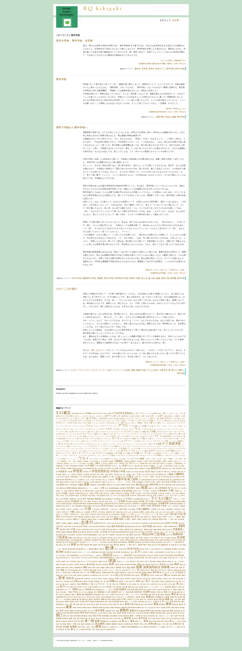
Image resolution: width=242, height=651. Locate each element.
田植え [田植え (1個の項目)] (152, 575)
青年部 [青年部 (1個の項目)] (158, 618)
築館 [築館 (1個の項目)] (173, 584)
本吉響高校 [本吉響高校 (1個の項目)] (87, 540)
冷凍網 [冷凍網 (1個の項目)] (117, 477)
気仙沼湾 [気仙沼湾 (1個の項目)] (162, 555)
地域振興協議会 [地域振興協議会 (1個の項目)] (114, 488)
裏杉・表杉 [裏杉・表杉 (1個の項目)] (174, 599)
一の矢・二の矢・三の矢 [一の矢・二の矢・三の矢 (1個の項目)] (153, 459)
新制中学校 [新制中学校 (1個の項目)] (134, 532)
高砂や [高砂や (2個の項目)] (136, 624)
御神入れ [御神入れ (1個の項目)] (96, 519)
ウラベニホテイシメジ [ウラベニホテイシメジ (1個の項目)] (159, 429)
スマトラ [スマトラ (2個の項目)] (156, 441)
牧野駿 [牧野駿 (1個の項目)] (121, 572)
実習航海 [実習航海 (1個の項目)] (135, 501)
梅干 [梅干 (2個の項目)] (130, 545)
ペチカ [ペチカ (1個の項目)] (118, 451)
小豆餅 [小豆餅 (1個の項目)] (58, 512)
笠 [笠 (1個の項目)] (128, 584)
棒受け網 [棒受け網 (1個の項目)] (151, 545)
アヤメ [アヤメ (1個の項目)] (115, 426)
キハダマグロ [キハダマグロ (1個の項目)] (112, 434)
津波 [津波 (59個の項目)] (112, 560)
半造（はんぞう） (98, 350)
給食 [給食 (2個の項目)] (132, 589)
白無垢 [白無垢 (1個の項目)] (105, 578)
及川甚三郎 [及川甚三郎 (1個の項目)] (73, 482)
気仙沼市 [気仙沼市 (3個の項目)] (128, 555)
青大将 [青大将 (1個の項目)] (93, 618)
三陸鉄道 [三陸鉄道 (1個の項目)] (66, 463)
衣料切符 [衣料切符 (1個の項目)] (150, 599)
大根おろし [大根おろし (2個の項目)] (178, 491)
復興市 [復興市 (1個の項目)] (134, 519)
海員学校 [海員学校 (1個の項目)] (83, 564)
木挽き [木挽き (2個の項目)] (132, 538)
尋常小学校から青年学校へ (72, 127)
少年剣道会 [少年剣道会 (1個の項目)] (101, 512)
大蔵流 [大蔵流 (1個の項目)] (112, 493)
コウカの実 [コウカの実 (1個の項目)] (125, 436)
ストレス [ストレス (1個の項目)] (149, 441)
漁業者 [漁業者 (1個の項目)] (172, 567)
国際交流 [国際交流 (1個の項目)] (63, 488)
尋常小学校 (109, 278)
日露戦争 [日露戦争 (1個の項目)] (112, 535)
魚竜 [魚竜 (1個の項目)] (170, 624)
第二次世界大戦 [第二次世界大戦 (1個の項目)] (152, 584)
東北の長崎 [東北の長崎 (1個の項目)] (159, 540)
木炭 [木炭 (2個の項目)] (141, 538)
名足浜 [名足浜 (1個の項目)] (179, 482)
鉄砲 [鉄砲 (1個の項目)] (141, 613)
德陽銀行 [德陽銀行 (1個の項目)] (77, 523)
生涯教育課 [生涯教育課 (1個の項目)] (94, 575)
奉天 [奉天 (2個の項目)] (84, 499)
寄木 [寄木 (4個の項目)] (103, 505)
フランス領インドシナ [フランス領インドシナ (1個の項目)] (85, 451)
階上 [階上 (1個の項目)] (157, 616)
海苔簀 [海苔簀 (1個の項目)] (122, 564)
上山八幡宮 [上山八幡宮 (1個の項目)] (89, 463)
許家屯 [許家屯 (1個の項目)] (135, 601)
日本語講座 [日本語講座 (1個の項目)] (71, 535)
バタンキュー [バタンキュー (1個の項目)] (96, 448)
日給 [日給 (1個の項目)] (99, 535)
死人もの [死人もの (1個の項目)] (174, 552)
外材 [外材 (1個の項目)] (106, 491)
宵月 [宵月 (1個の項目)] (73, 506)
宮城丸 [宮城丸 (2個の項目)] (152, 501)
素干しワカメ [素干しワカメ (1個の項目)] (159, 587)
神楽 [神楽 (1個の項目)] (116, 581)
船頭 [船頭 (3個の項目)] (79, 594)
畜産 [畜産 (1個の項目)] (168, 575)
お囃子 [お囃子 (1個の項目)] (114, 416)
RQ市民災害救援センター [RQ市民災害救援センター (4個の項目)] (127, 413)
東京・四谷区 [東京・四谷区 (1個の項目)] (120, 540)
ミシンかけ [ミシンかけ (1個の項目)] (63, 455)
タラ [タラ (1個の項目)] (123, 444)
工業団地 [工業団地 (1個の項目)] (72, 514)
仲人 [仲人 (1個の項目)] (170, 468)
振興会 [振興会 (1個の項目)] (121, 529)
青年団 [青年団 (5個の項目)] (127, 618)
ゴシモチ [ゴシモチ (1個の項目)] (136, 436)
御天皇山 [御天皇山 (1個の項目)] (69, 519)
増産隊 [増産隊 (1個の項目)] (77, 491)
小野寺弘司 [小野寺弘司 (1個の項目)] (65, 512)
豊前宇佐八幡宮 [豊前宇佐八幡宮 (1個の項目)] (179, 601)
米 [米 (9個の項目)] (177, 583)
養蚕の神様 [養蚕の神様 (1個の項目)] (152, 621)
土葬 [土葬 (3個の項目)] (102, 488)
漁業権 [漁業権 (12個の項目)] (165, 567)
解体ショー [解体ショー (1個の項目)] (128, 601)
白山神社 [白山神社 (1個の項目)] (99, 578)
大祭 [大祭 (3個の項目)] (96, 493)
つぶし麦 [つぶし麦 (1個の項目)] (137, 420)
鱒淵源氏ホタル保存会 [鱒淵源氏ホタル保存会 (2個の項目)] (140, 627)
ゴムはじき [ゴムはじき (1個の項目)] (143, 436)
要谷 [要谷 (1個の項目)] (106, 601)
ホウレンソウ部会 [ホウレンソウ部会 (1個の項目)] (142, 451)
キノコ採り (107, 370)
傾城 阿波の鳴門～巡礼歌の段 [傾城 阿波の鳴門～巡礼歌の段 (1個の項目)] (111, 474)
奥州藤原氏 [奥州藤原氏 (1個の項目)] (109, 499)
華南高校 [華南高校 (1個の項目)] (168, 594)
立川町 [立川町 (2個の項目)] (91, 584)
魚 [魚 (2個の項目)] (164, 624)
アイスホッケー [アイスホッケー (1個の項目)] (66, 426)
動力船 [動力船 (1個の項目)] (62, 479)
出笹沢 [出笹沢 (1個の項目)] (136, 477)
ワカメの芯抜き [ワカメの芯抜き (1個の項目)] (104, 459)
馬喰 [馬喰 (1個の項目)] (184, 621)
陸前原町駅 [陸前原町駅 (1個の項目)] (151, 616)
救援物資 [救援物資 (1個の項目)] (69, 532)
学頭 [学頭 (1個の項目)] (81, 501)
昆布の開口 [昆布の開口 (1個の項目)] (137, 535)
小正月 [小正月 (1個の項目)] (81, 509)
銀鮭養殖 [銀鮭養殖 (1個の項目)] (158, 613)
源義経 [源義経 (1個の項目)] (107, 567)
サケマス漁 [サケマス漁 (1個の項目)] (176, 436)
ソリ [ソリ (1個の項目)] (174, 441)
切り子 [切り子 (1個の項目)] (141, 477)
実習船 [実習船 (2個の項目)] (142, 501)
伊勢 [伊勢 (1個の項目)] (173, 468)
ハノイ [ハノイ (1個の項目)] (68, 448)
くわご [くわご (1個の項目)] (144, 418)
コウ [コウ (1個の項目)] (118, 436)
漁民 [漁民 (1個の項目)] (177, 567)
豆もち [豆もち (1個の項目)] (167, 601)
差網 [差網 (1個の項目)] (98, 514)
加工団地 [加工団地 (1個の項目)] (176, 477)
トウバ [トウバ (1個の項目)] (85, 446)
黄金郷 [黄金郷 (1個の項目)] (82, 629)
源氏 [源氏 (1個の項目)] (97, 567)
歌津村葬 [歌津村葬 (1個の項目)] (182, 549)
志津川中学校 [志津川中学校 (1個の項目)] (119, 523)
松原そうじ (160, 69)
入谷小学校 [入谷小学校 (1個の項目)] (145, 474)
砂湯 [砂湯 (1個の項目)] (71, 581)
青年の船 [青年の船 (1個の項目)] (105, 618)
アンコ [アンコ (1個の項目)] (170, 426)
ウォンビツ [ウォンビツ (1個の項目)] (95, 429)
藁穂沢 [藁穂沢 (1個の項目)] (68, 599)
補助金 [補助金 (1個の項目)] (67, 601)
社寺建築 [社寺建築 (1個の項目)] (90, 581)
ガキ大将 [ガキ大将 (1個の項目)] (59, 434)
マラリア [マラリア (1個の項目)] (165, 453)
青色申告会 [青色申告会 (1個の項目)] (177, 618)
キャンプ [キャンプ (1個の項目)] (120, 434)
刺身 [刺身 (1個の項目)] (167, 477)
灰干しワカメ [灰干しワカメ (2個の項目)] (131, 570)
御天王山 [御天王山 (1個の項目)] (63, 519)
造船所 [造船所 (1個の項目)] (177, 607)
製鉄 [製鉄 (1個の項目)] (83, 601)
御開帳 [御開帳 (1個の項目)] (107, 519)
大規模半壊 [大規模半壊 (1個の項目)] (119, 493)
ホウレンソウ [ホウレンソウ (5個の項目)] (128, 450)
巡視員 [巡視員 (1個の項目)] (66, 514)
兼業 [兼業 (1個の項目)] (89, 477)
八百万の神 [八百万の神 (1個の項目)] (60, 477)
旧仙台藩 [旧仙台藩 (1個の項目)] (119, 535)
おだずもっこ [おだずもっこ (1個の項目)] (77, 416)
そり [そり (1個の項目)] (93, 420)
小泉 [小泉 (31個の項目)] (87, 509)
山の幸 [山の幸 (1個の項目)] (125, 512)
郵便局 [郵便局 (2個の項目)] (148, 611)
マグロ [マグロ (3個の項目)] (99, 453)
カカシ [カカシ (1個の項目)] (92, 431)
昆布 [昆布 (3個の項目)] (131, 535)
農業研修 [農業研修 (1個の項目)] (124, 607)
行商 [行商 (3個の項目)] (124, 599)
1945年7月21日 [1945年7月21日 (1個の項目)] (97, 413)
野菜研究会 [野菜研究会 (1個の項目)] (93, 613)
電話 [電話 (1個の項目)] (78, 618)
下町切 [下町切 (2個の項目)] (121, 463)
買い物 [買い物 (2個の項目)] (72, 604)
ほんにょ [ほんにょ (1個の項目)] (128, 423)
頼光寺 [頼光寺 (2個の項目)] (70, 621)
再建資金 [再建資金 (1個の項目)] (95, 477)
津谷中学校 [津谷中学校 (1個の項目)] (140, 561)
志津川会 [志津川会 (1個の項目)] (128, 523)
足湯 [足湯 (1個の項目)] (88, 604)
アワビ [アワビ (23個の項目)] (123, 425)
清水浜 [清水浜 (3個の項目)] (162, 564)
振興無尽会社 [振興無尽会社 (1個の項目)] (129, 529)
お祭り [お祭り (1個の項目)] (143, 416)
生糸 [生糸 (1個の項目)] (99, 575)
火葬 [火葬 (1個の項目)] (123, 570)
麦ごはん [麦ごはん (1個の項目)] (77, 629)
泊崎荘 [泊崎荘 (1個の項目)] (63, 561)
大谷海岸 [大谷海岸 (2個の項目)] (153, 493)
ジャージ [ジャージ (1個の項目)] (108, 441)
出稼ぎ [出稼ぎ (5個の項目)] (129, 476)
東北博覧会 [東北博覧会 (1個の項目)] (167, 540)
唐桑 (133, 370)
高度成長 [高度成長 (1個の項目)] (121, 624)
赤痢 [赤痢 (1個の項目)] (81, 604)
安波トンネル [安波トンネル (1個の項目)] (113, 501)
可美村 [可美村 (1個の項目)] (103, 482)
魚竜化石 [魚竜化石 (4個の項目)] (177, 623)
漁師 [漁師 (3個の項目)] (133, 567)
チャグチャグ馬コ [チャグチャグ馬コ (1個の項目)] (146, 444)
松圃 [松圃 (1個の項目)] (176, 542)
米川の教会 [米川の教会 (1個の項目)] (69, 587)
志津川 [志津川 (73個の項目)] (87, 522)
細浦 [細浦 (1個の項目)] (57, 589)
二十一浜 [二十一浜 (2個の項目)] (158, 466)
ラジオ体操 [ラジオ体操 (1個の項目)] (62, 459)
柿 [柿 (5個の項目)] (81, 544)
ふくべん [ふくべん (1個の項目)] (95, 423)
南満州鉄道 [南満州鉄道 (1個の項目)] (177, 479)
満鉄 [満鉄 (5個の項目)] (85, 567)
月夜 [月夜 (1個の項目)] (88, 538)
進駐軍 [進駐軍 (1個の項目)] (66, 611)
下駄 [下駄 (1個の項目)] (126, 463)
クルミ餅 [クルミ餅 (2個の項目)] (176, 434)
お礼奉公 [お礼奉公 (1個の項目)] (137, 416)
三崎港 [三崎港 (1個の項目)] (110, 461)
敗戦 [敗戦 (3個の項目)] (75, 532)
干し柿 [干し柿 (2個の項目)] (145, 514)
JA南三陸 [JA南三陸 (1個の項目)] (111, 413)
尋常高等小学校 (121, 278)
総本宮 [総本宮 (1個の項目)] (149, 589)
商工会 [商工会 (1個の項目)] (113, 485)
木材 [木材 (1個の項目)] (137, 538)
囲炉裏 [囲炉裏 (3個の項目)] (139, 485)
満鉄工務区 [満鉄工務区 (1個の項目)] (92, 567)
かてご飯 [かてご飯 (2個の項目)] (84, 418)
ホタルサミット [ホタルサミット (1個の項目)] (180, 451)
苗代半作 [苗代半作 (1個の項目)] (118, 594)
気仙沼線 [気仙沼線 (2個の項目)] (169, 555)
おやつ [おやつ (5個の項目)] (107, 415)
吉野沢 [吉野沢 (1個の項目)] (158, 482)
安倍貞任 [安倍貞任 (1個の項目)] (101, 501)
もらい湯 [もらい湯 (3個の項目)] (148, 423)
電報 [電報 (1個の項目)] (74, 618)
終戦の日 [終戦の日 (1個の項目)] (81, 589)
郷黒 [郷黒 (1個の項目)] (167, 611)
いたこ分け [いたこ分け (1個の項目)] (170, 413)
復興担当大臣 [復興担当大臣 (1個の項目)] (147, 519)
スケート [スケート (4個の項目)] (127, 441)
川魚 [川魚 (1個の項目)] (184, 512)
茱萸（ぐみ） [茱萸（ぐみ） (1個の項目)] (130, 594)
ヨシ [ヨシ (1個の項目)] (163, 455)
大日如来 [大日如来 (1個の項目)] (153, 491)
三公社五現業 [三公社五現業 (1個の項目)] (93, 461)
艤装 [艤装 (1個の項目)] (82, 594)
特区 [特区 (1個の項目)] (132, 572)
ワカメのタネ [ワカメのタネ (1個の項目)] (94, 459)
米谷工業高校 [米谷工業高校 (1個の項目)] (116, 587)
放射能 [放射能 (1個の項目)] (63, 532)
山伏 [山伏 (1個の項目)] (129, 512)
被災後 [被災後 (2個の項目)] (162, 599)
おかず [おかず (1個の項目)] (62, 416)
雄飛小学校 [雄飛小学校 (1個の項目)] (178, 616)
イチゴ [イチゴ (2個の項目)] (64, 429)
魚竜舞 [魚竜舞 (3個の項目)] (66, 627)
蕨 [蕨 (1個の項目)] (178, 597)
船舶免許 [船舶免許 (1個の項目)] (68, 594)
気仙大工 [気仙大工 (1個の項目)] (99, 555)
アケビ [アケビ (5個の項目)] (89, 425)
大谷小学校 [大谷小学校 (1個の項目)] (146, 493)
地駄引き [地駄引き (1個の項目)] (151, 488)
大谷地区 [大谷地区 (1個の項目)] (138, 493)
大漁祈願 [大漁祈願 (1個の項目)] (71, 493)
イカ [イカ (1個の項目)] (174, 426)
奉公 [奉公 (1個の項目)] (75, 499)
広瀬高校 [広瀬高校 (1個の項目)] (87, 517)
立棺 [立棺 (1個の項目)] (95, 584)
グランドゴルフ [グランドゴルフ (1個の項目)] (67, 436)
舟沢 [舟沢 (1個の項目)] (169, 592)
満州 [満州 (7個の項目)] (176, 564)
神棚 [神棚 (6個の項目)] (112, 581)
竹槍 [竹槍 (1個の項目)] (113, 584)
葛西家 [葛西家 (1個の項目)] (138, 597)
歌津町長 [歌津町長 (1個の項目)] (102, 552)
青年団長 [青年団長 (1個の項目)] (135, 618)
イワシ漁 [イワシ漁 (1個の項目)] (87, 429)
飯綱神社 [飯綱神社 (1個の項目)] (114, 621)
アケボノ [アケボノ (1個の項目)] (96, 426)
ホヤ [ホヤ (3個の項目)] (58, 453)
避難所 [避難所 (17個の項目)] (124, 610)
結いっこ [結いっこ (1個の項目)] (105, 589)
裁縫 (174, 117)
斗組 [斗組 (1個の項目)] (100, 532)
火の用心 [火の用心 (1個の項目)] (105, 570)
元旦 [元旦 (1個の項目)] (123, 474)
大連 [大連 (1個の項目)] (176, 493)
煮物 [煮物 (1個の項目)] (168, 570)
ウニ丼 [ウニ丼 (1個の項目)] (143, 429)
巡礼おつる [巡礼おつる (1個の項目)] (60, 514)
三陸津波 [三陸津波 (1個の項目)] (59, 463)
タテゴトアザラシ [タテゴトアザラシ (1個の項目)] (79, 444)
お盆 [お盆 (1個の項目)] (132, 416)
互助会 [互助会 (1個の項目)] (170, 466)
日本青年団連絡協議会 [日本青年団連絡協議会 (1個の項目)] (89, 535)
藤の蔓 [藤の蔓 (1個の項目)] (79, 599)
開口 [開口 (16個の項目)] (59, 615)
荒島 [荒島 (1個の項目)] (149, 594)
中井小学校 (76, 278)
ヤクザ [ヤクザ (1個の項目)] (136, 455)
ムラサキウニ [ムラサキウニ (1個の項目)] (92, 455)
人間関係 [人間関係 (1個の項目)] (63, 468)
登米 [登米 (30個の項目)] (61, 578)
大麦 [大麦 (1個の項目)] (66, 495)
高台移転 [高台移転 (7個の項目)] (100, 623)
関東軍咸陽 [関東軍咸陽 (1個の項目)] (77, 616)
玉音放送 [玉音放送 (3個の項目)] (179, 572)
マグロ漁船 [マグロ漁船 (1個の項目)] (126, 453)
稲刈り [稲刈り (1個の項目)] (67, 584)
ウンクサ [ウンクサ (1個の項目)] (174, 429)
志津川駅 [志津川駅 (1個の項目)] (75, 526)
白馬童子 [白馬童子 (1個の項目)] (128, 578)
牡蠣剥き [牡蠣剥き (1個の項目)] (98, 572)
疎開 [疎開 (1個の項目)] (179, 575)
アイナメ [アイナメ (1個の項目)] (75, 426)
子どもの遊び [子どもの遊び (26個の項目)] (161, 498)
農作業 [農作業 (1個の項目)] (150, 604)
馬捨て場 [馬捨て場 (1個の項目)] (59, 624)
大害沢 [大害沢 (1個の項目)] (135, 491)
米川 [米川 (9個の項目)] (62, 586)
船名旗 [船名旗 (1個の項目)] (174, 592)
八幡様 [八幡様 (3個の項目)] (170, 474)
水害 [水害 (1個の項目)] (72, 558)
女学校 (144, 69)
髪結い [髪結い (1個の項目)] (160, 624)
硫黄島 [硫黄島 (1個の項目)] (80, 581)
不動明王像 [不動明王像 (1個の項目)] (143, 463)
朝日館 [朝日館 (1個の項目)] (110, 538)
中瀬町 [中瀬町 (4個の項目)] (91, 465)
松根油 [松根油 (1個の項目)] (60, 545)
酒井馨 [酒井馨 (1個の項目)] (63, 613)
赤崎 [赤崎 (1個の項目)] (77, 604)
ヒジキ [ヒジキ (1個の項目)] (153, 448)
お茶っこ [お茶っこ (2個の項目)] (153, 416)
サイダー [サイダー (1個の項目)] (151, 436)
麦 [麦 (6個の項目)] (72, 629)
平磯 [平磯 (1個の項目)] (75, 517)
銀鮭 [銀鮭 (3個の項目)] (153, 613)
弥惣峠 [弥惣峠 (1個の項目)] (159, 517)
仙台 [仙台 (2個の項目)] (80, 468)
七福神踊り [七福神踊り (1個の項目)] (63, 461)
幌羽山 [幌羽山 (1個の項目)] (118, 514)
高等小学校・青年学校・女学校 (74, 40)
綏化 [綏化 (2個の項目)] (137, 589)
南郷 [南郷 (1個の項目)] (61, 482)
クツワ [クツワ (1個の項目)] (138, 434)
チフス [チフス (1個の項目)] (137, 444)
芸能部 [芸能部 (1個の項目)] (112, 594)
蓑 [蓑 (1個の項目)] (164, 597)
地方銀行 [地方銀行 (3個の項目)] (131, 488)
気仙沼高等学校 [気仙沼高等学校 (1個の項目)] (61, 558)
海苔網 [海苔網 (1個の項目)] (127, 564)
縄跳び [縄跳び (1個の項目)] (175, 589)
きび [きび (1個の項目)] (128, 418)
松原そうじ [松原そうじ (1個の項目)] (170, 542)
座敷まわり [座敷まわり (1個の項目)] (117, 517)
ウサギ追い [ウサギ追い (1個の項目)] (116, 429)
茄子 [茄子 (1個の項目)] (123, 594)
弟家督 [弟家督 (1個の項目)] (154, 517)
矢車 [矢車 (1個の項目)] (169, 578)
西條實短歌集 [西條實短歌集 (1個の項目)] (99, 601)
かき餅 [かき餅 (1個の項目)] (183, 416)
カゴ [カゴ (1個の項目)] (108, 431)
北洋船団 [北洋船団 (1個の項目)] (81, 479)
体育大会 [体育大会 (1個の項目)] (167, 471)
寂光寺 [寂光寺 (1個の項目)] (98, 506)
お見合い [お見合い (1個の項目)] (170, 416)
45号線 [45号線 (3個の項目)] (88, 413)
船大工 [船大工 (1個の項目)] (183, 592)
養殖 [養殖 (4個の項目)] (132, 621)
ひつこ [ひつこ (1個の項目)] (64, 423)
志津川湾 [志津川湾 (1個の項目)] (181, 523)
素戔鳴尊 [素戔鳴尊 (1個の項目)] (168, 587)
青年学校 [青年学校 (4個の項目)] (142, 618)
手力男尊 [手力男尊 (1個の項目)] (102, 529)
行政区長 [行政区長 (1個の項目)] (130, 599)
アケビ (81, 370)
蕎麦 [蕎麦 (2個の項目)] (167, 597)
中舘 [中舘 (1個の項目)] (96, 466)
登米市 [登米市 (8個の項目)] (70, 578)
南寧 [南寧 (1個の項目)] (167, 479)
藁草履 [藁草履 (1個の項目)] (73, 599)
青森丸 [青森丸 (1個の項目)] (163, 618)
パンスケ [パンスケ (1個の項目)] (144, 448)
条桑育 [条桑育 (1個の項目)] (112, 540)
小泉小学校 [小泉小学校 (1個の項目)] (160, 509)
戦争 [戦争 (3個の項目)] (145, 526)
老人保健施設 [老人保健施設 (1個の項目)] (88, 592)
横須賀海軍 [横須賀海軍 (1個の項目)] (72, 549)
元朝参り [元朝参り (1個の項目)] (129, 474)
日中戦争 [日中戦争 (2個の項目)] (148, 532)
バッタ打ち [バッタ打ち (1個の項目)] (105, 448)
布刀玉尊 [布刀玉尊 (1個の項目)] (112, 514)
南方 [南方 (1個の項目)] (171, 479)
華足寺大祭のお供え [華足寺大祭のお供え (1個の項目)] (79, 597)
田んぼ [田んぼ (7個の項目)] (119, 575)
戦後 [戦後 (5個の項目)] (149, 526)
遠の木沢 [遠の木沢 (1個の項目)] (91, 611)
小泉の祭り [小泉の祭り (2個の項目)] (104, 509)
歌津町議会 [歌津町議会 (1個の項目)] (95, 552)
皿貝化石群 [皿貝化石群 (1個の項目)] (147, 578)
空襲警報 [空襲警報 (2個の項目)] (84, 584)
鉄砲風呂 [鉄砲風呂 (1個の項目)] (147, 613)
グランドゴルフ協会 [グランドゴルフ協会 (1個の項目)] (80, 436)
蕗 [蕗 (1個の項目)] (176, 597)
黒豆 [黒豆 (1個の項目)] (93, 629)
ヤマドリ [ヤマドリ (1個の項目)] (150, 455)
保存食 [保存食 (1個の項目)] (73, 474)
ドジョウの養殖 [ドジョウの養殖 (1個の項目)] (112, 446)
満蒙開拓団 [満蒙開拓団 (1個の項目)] (78, 567)
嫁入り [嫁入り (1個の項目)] (148, 499)
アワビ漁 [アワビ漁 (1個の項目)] (150, 426)
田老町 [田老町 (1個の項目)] (157, 575)
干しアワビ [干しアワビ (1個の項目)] (138, 514)
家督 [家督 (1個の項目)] (94, 506)
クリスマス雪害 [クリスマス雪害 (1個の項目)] (167, 434)
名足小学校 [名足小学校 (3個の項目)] (171, 482)
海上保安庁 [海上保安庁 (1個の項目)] (70, 564)
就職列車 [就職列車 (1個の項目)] (109, 512)
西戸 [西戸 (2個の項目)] (87, 601)
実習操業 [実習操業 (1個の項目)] (129, 501)
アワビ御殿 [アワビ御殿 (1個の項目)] (142, 426)
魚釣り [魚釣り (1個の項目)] (83, 627)
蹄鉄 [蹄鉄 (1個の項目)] (97, 604)
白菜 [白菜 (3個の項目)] (117, 578)
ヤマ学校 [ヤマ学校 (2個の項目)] (157, 455)
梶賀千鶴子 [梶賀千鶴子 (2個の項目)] (142, 545)
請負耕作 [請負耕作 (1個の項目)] (156, 601)
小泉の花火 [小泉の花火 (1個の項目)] (114, 509)
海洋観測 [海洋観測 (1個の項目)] (105, 564)
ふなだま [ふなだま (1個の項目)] (102, 423)
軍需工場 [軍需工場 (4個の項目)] (129, 604)
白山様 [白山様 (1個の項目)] (93, 578)
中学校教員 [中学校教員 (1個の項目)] (73, 466)
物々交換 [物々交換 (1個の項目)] (128, 572)
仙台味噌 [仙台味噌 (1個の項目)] (100, 468)
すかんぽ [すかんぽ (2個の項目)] (73, 420)
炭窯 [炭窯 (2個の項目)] (152, 570)
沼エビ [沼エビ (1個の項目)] (177, 558)
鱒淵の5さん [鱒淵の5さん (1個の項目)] (106, 627)
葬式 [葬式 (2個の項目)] (153, 597)
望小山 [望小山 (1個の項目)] (97, 538)
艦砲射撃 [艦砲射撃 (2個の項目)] (88, 594)
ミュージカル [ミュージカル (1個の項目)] (82, 455)
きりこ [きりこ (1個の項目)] (132, 418)
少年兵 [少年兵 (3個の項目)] (94, 512)
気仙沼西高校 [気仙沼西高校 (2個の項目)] (178, 555)
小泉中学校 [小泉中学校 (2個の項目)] (122, 509)
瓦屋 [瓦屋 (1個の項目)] (65, 575)
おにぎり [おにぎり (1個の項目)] (86, 416)
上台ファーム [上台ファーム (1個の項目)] (74, 463)
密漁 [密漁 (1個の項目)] (115, 506)
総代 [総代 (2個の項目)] (141, 589)
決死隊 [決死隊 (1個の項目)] (164, 558)
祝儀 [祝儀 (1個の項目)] (107, 581)
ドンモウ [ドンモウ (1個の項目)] (127, 446)
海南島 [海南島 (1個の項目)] (77, 564)
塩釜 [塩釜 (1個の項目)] (65, 491)
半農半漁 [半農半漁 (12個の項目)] (121, 479)
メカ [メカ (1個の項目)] (98, 455)
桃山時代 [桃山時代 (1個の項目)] (106, 545)
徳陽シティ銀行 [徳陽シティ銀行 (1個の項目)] (168, 519)
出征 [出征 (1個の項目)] (124, 477)
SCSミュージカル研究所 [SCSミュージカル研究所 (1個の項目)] (149, 413)
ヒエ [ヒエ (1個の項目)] (148, 448)
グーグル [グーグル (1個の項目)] (90, 436)
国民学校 (160, 117)
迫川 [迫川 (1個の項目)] (143, 607)
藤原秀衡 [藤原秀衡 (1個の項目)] (97, 599)
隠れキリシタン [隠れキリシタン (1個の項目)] (164, 616)
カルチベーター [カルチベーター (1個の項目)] (167, 431)
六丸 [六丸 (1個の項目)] (80, 477)
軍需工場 (165, 278)
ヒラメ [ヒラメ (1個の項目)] (165, 448)
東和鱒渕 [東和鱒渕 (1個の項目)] (138, 542)
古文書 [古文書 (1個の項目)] (91, 482)
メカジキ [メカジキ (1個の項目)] (104, 455)
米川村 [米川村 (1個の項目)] (84, 587)
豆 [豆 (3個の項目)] (163, 601)
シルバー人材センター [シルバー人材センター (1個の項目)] (82, 441)
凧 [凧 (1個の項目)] (121, 477)
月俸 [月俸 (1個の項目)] (85, 538)
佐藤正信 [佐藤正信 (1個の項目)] (153, 471)
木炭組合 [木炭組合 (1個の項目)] (146, 538)
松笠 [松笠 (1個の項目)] (65, 545)
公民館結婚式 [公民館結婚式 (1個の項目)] (74, 477)
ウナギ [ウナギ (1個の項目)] (131, 429)
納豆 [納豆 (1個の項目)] (136, 587)
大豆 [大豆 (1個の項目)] (173, 493)
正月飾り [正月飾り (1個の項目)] (151, 552)
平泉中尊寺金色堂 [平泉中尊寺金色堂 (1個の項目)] (67, 517)
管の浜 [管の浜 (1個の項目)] (169, 584)
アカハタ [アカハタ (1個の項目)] (82, 426)
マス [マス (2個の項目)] (141, 453)
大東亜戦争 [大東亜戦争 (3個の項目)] (162, 491)
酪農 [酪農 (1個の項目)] (71, 613)
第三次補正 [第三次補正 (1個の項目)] (133, 584)
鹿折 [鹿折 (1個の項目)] (68, 629)
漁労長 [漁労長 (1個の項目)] (124, 567)
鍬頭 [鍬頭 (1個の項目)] (168, 613)
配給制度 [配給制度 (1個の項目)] (177, 611)
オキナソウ (97, 370)
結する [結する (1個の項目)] (111, 589)
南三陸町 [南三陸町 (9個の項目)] (132, 479)
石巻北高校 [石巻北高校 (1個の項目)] (179, 578)
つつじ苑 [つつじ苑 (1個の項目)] (131, 420)
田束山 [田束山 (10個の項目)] (145, 574)
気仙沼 (168, 117)
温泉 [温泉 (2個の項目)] (171, 564)
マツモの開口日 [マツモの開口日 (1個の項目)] (156, 453)
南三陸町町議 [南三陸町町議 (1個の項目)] (160, 479)
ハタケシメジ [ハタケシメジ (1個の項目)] (60, 448)
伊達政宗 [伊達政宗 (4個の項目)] (62, 471)
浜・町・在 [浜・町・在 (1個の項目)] (175, 561)
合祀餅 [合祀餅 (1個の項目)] (146, 482)
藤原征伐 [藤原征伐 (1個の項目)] (85, 599)
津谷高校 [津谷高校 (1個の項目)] (153, 561)
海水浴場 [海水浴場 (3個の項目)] (90, 564)
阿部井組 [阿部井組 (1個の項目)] (126, 616)
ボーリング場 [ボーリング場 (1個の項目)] (90, 453)
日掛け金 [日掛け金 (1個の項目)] (156, 532)
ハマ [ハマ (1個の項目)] (72, 448)
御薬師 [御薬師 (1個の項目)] (101, 519)
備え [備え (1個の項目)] (98, 474)
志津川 (151, 69)
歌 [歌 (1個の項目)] (103, 549)
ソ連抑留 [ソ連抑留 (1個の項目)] (179, 441)
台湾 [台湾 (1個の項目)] (107, 482)
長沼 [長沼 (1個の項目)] (182, 613)
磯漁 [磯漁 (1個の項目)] (85, 581)
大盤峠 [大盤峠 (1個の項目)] (91, 493)
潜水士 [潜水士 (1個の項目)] (80, 570)
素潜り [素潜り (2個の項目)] (174, 587)
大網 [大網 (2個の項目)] (101, 493)
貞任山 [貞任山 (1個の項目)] (67, 604)
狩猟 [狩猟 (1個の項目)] (136, 572)
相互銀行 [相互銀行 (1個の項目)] (160, 578)
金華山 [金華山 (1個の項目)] (110, 613)
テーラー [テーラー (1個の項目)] (79, 446)
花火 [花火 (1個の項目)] (107, 594)
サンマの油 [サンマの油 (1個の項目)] (124, 438)
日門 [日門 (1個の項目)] (106, 535)
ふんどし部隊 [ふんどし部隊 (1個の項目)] (119, 423)
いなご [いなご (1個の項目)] (176, 413)
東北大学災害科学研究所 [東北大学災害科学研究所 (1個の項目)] (71, 542)
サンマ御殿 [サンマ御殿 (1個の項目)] (132, 438)
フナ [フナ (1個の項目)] (76, 451)
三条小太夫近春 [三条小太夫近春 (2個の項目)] (154, 461)
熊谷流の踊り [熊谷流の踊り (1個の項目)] (67, 572)
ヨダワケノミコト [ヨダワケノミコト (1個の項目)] (171, 455)
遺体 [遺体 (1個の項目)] (113, 611)
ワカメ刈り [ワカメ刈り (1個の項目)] (114, 459)
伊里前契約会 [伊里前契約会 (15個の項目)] (101, 471)
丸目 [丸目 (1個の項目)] (120, 466)
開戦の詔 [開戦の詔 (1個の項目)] (66, 616)
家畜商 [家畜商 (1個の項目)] (84, 506)
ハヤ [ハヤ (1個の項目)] (76, 448)
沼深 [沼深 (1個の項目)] (181, 558)
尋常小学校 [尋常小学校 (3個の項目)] (146, 506)
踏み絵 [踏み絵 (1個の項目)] (93, 604)
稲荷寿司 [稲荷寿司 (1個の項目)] (73, 584)
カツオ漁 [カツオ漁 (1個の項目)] (134, 431)
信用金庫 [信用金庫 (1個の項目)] (86, 474)
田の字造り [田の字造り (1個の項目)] (106, 575)
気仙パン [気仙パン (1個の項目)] (92, 555)
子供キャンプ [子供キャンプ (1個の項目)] (177, 499)
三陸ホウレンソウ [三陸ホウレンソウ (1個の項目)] (179, 461)
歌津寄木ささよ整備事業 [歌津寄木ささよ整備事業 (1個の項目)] (163, 549)
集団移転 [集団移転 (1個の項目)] (65, 618)
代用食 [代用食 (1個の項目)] (148, 468)
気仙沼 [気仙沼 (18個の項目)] (107, 555)
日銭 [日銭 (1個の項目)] (103, 535)
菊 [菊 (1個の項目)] (156, 594)
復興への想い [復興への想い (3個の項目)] (125, 519)
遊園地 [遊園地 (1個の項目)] (72, 611)
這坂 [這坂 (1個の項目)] (151, 607)
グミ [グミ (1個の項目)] (59, 436)
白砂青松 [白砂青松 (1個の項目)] (111, 578)
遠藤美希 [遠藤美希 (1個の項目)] (109, 611)
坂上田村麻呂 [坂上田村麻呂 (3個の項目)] (161, 488)
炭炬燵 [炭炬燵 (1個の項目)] (142, 570)
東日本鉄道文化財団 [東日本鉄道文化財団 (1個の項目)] (148, 542)
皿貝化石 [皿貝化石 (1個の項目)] (139, 578)
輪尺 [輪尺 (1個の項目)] (142, 604)
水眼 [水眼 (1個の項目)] (150, 558)
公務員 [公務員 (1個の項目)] (66, 477)
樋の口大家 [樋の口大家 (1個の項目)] (178, 545)
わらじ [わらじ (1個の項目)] (174, 423)
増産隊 (100, 278)
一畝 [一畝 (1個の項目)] (184, 459)
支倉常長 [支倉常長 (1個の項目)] (169, 529)
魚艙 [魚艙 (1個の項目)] (79, 627)
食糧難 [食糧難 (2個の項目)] (103, 621)
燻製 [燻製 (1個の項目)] (74, 572)
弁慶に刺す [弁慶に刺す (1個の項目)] (147, 517)
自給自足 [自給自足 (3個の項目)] (138, 592)
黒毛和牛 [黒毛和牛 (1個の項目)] (89, 629)
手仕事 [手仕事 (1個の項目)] (96, 529)
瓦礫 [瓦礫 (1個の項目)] (74, 575)
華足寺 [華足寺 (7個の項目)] (175, 594)
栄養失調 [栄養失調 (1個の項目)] (86, 545)
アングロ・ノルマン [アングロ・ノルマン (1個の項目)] (160, 426)
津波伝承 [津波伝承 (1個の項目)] (133, 561)
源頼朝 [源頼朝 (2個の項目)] (118, 567)
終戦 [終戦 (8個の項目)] (75, 589)
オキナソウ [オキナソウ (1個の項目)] (78, 431)
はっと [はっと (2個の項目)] (170, 420)
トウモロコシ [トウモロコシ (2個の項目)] (93, 446)
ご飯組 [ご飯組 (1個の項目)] (161, 418)
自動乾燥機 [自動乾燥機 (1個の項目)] (129, 592)
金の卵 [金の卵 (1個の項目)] (100, 613)
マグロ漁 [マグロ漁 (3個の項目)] (118, 453)
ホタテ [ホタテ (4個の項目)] (151, 450)
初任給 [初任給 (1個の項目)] (158, 477)
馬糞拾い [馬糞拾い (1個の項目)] (69, 624)
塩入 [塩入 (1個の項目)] (179, 488)
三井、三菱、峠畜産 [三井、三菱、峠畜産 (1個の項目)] (75, 461)
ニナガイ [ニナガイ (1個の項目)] (149, 446)
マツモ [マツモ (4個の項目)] (147, 453)
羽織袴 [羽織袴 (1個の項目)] (70, 592)
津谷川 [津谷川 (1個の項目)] (146, 561)
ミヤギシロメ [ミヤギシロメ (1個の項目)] (72, 455)
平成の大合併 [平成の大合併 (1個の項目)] (163, 514)
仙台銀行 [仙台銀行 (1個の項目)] (125, 468)
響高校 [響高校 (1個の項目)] (58, 621)
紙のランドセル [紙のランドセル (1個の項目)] (149, 587)
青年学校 (170, 69)
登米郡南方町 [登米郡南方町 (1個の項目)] (79, 578)
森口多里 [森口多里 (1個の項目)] (157, 545)
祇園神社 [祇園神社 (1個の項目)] (97, 581)
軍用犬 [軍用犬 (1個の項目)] (122, 604)
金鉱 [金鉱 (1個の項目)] (114, 613)
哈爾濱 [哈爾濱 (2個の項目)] (80, 485)
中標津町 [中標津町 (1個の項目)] (81, 466)
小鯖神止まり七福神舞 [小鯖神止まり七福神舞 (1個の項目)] (82, 512)
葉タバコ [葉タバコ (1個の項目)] (124, 597)
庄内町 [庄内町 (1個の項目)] (103, 517)
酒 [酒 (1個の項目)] (181, 611)
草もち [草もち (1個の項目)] (137, 594)
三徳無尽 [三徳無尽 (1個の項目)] (139, 461)
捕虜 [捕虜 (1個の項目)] (154, 529)
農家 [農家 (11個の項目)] (169, 603)
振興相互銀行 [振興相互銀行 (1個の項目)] (138, 529)
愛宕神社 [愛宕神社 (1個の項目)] (103, 526)
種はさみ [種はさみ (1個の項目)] (182, 581)
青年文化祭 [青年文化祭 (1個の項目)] (152, 618)
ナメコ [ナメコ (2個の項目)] (139, 446)
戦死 (138, 278)
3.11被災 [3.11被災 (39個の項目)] (63, 413)
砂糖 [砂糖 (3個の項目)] (76, 581)
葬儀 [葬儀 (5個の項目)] (148, 597)
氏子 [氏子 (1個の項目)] (57, 555)
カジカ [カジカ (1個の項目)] (112, 431)
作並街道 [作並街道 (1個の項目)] (173, 471)
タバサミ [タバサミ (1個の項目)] (113, 444)
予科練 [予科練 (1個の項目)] (145, 466)
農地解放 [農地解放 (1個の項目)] (162, 604)
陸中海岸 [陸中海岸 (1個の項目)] (144, 616)
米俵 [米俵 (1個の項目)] (57, 587)
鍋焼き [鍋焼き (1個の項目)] (164, 613)
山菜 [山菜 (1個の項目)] (167, 512)
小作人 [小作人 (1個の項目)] (169, 506)
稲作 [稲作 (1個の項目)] (57, 584)
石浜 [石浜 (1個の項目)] (61, 581)
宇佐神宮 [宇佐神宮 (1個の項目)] (95, 501)
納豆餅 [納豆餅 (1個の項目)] (141, 587)
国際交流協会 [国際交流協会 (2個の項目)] (71, 488)
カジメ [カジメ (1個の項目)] (117, 431)
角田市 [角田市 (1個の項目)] (121, 601)
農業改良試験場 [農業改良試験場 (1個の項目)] (104, 607)
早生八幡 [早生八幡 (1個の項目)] (125, 535)
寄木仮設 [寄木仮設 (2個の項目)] (110, 506)
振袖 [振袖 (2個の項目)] (146, 529)
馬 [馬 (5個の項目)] (170, 621)
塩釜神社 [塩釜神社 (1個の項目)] (71, 491)
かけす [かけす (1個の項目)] (68, 418)
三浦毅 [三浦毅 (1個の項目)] (163, 461)
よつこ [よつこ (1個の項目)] (163, 423)
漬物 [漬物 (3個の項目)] (62, 570)
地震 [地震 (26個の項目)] (144, 487)
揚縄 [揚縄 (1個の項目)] (163, 529)
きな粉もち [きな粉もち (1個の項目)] (122, 418)
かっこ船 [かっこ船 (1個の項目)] (74, 418)
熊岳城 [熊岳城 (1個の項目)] (180, 570)
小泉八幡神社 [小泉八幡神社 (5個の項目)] (143, 509)
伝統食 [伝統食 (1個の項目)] (128, 471)
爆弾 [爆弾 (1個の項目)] (77, 572)
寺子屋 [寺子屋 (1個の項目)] (129, 506)
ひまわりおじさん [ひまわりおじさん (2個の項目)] (74, 423)
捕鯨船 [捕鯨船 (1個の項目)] (159, 529)
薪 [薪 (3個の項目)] (184, 597)
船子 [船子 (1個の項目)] (57, 594)
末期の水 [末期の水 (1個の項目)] (157, 538)
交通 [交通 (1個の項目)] (57, 468)
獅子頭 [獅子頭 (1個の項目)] (161, 572)
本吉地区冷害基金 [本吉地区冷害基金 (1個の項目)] (170, 538)
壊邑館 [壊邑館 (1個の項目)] (87, 491)
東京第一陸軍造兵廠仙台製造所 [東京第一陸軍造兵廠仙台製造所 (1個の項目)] (143, 540)
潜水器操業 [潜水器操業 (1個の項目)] (74, 570)
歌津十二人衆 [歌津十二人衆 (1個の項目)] (149, 549)
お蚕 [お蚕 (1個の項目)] (165, 416)
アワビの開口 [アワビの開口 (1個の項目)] (133, 426)
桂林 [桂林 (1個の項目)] (99, 545)
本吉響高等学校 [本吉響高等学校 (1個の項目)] (96, 540)
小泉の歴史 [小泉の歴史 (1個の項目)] (96, 509)
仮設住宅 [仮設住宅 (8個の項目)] (156, 468)
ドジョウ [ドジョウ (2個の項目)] (103, 446)
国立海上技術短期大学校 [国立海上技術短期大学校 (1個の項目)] (167, 485)
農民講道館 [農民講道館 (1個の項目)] (132, 607)
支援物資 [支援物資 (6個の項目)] (178, 529)
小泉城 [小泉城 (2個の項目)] (153, 509)
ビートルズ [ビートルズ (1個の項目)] (60, 451)
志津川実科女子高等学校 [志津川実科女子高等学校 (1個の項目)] (139, 523)
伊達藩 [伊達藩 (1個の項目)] (70, 471)
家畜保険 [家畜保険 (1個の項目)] (78, 506)
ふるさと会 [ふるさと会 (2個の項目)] (109, 423)
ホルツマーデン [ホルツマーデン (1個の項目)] (66, 453)
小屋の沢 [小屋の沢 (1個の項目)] (69, 509)
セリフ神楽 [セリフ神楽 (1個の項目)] (164, 441)
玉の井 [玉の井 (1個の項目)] (167, 572)
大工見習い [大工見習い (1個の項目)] (146, 491)
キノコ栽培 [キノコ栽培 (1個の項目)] (103, 434)
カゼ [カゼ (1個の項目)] (122, 431)
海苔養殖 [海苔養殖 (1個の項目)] (133, 564)
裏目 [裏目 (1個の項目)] (179, 599)
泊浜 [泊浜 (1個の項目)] (67, 561)
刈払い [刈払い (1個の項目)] (146, 477)
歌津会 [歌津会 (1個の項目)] (142, 549)
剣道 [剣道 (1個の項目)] (171, 477)
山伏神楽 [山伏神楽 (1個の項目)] (135, 512)
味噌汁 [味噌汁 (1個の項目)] (66, 485)
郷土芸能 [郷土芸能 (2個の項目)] (162, 611)
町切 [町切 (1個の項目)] (161, 575)
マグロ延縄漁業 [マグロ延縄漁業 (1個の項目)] (107, 453)
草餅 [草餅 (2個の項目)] (146, 594)
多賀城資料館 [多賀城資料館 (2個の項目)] (127, 491)
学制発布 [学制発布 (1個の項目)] (67, 501)
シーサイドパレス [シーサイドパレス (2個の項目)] (97, 441)
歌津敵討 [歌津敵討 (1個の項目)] (175, 549)
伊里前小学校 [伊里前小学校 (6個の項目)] (117, 471)
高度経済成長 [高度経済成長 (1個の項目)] (128, 624)
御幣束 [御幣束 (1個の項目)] (90, 519)
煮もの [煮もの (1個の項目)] (164, 570)
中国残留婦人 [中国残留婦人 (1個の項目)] (178, 463)
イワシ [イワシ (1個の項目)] (81, 429)
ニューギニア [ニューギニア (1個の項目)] (157, 446)
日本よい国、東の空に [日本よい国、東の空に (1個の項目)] (167, 532)
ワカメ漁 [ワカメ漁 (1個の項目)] (130, 459)
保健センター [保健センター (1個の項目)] (66, 474)
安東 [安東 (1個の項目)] (106, 501)
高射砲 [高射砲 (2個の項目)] (108, 624)
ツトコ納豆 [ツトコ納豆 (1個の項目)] (66, 446)
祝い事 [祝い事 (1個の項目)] (103, 581)
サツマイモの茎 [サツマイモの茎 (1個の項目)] (94, 438)
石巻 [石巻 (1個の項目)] (173, 578)
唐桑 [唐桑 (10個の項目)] (86, 484)
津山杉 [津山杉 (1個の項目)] (105, 561)
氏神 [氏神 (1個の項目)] (67, 555)
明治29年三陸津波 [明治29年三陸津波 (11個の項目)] (154, 534)
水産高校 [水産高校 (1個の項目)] (130, 558)
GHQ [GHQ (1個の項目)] (105, 413)
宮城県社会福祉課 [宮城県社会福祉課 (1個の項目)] (124, 503)
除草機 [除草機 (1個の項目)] (138, 616)
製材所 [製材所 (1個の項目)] (72, 601)
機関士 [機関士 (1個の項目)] (96, 549)
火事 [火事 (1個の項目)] (116, 570)
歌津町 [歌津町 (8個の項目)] (60, 551)
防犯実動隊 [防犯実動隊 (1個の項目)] (113, 616)
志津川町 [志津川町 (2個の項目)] (59, 526)
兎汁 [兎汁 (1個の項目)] (134, 474)
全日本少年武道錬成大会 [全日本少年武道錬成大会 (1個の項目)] (158, 474)
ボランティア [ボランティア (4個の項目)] (78, 453)
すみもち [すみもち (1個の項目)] (80, 420)
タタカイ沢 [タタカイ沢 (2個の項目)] (68, 444)
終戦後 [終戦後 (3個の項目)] (88, 589)
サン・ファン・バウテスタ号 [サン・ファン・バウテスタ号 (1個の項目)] (162, 438)
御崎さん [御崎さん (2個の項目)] (76, 519)
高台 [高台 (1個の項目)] (92, 624)
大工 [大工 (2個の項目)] (140, 491)
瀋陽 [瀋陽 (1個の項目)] (91, 570)
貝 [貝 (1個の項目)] (63, 604)
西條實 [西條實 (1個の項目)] (92, 601)
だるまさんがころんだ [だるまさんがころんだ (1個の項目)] (103, 420)
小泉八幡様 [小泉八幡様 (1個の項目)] (131, 509)
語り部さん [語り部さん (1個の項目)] (148, 601)
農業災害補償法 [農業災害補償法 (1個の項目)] (115, 607)
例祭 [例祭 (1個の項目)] (59, 474)
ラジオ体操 (125, 370)
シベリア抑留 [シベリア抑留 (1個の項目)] (64, 441)
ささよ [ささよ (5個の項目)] (167, 418)
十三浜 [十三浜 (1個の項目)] (86, 479)
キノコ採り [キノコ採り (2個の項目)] (94, 434)
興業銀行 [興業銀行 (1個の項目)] (153, 592)
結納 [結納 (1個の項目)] (128, 589)
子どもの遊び (152, 370)
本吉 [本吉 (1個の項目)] (161, 538)
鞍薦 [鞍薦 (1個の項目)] (182, 618)
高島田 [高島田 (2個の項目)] (114, 624)
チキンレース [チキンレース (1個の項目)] (130, 444)
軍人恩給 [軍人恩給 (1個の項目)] (109, 604)
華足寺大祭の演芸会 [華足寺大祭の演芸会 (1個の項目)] (93, 597)
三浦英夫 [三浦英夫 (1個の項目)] (170, 461)
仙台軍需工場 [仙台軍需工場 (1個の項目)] (116, 468)
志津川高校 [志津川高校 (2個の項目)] (83, 526)
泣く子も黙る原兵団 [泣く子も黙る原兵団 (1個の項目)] (90, 561)
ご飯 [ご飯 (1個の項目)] (157, 418)
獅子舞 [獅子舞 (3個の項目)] (156, 572)
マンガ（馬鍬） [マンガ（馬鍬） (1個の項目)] (174, 453)
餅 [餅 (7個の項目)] (123, 620)
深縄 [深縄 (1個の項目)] (151, 564)
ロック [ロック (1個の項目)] (75, 459)
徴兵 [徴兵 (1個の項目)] (175, 519)
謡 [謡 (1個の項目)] (160, 601)
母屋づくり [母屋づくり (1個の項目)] (181, 552)
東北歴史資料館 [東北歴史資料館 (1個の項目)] (112, 542)
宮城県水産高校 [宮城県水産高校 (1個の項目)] (66, 503)
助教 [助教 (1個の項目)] (57, 479)
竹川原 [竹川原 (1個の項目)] (109, 584)
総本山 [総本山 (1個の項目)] (154, 589)
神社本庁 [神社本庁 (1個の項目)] (132, 581)
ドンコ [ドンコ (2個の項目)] (121, 446)
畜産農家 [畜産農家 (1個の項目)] (174, 575)
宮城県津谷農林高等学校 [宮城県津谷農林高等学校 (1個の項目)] (95, 503)
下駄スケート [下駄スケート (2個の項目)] (133, 463)
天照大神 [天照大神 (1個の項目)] (133, 495)
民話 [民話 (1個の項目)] (87, 555)
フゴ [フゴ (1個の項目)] (72, 451)
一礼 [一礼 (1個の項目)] (57, 461)
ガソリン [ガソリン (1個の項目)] (66, 434)
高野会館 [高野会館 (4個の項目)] (152, 623)
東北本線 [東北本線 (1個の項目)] (103, 542)
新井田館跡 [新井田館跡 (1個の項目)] (111, 532)
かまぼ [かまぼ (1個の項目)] (110, 418)
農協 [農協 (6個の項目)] (155, 604)
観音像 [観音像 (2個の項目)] (116, 601)
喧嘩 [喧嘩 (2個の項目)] (123, 485)
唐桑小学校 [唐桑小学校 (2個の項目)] (105, 485)
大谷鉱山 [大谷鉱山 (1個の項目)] (168, 493)
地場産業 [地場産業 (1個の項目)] (123, 488)
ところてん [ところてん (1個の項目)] (157, 420)
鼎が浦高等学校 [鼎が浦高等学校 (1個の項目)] (109, 629)
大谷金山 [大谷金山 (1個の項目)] (161, 493)
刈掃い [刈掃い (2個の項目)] (152, 477)
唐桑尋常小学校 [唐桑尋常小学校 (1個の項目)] (95, 485)
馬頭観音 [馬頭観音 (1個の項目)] (88, 624)
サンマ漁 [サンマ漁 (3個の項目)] (140, 438)
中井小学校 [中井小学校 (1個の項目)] (152, 463)
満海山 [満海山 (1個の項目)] (71, 567)
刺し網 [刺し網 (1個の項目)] (163, 477)
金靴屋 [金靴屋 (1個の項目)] (119, 613)
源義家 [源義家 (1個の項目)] (102, 567)
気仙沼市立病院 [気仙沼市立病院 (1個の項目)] (153, 555)
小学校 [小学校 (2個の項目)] (62, 509)
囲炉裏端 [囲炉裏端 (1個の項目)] (146, 485)
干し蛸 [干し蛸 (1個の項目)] (156, 514)
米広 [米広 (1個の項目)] (103, 587)
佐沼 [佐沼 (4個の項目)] (147, 471)
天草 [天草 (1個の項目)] (171, 495)
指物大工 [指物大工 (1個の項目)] (116, 529)
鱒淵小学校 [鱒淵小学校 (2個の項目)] (126, 627)
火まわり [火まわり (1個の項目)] (111, 570)
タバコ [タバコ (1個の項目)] (94, 444)
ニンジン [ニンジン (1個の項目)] (173, 446)
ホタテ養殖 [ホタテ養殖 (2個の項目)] (169, 451)
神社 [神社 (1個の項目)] (126, 581)
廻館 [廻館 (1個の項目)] (132, 517)
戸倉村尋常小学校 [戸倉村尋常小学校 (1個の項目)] (87, 529)
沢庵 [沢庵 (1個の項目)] (169, 558)
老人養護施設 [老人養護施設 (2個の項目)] (99, 592)
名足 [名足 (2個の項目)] (163, 482)
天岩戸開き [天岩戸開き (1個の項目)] (92, 495)
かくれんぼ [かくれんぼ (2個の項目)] (60, 418)
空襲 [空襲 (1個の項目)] (78, 584)
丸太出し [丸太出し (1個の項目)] (115, 466)
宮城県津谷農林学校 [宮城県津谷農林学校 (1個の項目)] (79, 503)
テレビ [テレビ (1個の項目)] (73, 446)
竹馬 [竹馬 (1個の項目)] (117, 584)
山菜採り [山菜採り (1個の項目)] (173, 512)
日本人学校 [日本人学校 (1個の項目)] (179, 532)
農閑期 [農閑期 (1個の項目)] (138, 607)
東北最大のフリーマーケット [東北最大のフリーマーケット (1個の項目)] (90, 542)
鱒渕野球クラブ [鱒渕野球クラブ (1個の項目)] (155, 627)
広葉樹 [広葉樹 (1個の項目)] (93, 517)
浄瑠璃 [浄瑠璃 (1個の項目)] (158, 561)
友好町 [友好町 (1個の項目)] (79, 482)
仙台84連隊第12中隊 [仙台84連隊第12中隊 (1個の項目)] (89, 468)
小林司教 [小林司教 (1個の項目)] (75, 509)
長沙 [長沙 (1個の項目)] (179, 613)
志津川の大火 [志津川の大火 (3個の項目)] (100, 523)
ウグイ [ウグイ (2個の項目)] (102, 429)
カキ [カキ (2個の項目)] (97, 432)
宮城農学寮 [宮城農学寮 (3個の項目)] (163, 503)
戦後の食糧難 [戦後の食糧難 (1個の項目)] (168, 526)
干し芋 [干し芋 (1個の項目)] (151, 514)
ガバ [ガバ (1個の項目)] (70, 434)
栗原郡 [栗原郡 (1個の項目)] (95, 545)
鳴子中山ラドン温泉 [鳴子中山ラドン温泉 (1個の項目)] (173, 627)
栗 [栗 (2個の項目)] (91, 545)
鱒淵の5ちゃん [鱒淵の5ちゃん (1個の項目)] (116, 627)
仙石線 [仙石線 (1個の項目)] (130, 468)
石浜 (153, 278)
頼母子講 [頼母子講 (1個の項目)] (77, 621)
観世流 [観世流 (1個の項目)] (110, 601)
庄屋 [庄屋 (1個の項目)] (107, 517)
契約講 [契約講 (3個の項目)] (98, 499)
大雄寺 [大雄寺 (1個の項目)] (62, 495)
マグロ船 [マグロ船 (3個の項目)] (135, 453)
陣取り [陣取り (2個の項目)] (132, 616)
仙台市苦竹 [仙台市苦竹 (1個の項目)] (107, 468)
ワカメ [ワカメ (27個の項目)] (83, 458)
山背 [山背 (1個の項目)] (163, 512)
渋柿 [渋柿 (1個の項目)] (167, 564)
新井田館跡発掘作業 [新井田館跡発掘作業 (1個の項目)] (123, 532)
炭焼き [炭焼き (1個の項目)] (147, 570)
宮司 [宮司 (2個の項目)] (147, 501)
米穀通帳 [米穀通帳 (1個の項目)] (108, 587)
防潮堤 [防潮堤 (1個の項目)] (90, 616)
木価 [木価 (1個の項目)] (122, 538)
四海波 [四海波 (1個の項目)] (127, 485)
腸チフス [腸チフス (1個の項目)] (122, 592)
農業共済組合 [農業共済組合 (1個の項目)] (87, 607)
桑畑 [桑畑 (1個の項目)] (121, 545)
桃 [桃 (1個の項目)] (102, 545)
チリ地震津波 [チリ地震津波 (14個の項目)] (171, 443)
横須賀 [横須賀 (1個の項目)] (65, 549)
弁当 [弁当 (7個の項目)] (136, 516)
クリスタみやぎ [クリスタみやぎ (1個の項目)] (156, 434)
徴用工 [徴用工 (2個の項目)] (58, 523)
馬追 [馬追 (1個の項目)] (78, 624)
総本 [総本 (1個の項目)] (145, 589)
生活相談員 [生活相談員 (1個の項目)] (85, 575)
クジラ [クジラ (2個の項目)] (133, 434)
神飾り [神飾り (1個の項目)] (143, 581)
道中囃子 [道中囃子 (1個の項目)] (84, 611)
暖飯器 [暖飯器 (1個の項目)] (70, 538)
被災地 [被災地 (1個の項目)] (156, 599)
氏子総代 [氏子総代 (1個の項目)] (63, 555)
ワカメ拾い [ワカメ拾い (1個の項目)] (123, 459)
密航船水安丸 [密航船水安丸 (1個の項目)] (122, 506)
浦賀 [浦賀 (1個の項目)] (64, 564)
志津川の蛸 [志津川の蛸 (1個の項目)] (110, 523)
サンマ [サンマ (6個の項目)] (115, 438)
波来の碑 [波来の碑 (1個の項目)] (80, 561)
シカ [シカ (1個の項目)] (57, 441)
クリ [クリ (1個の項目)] (148, 434)
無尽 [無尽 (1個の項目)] (156, 570)
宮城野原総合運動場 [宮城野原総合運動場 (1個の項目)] (176, 503)
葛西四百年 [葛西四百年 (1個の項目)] (131, 597)
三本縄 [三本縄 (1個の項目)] (145, 461)
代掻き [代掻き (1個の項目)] (136, 468)
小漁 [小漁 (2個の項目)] (183, 509)
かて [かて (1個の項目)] (78, 418)
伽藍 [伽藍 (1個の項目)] (136, 471)
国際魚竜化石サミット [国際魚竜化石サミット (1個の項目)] (85, 488)
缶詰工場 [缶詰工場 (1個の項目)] (59, 592)
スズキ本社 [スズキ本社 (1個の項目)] (136, 441)
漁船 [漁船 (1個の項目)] (180, 567)
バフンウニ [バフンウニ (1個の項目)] (113, 448)
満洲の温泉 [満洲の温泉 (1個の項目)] (65, 567)
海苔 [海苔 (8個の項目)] (111, 564)
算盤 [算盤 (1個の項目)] (165, 584)
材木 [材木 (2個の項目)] (104, 540)
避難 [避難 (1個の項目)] (117, 611)
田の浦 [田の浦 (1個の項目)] (112, 575)
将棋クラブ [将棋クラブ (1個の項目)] (136, 506)
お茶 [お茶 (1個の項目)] (147, 416)
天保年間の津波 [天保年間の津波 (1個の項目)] (73, 495)
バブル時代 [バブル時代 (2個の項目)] (122, 448)
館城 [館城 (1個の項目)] (158, 621)
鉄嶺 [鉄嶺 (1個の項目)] (138, 613)
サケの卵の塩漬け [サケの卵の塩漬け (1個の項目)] (166, 436)
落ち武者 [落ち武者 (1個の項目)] (117, 597)
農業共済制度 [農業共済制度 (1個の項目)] (77, 607)
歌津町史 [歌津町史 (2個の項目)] (68, 552)
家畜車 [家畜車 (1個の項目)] (89, 506)
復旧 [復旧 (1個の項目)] (111, 519)
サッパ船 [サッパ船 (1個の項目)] (75, 438)
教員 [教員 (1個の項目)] (79, 532)
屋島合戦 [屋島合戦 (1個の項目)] (119, 512)
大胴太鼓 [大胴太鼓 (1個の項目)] (106, 493)
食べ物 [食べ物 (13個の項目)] (89, 620)
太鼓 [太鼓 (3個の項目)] (71, 499)
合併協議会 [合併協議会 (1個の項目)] (140, 482)
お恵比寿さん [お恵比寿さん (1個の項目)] (125, 416)
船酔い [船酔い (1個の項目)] (73, 594)
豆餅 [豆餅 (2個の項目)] (171, 601)
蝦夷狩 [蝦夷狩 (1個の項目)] (119, 599)
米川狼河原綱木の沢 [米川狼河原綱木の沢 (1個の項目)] (94, 587)
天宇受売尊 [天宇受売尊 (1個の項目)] (83, 495)
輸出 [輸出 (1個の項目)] (146, 604)
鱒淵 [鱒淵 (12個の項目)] (98, 626)
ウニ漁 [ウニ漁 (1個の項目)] (149, 429)
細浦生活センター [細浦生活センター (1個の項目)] (66, 589)
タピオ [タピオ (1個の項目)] (119, 444)
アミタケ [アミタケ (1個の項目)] (109, 426)
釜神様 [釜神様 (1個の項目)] (124, 613)
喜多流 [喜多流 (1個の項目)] (118, 485)
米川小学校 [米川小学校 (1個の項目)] (78, 587)
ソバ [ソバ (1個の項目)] (170, 441)
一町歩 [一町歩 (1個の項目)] (180, 459)
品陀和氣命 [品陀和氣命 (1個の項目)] (73, 485)
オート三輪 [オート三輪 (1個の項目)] (86, 431)
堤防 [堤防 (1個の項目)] (175, 488)
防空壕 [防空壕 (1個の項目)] (120, 616)
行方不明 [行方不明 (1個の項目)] (136, 599)
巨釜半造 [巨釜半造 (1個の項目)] (93, 514)
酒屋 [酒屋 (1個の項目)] (67, 613)
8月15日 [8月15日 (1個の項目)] (82, 413)
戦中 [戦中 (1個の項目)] (140, 526)
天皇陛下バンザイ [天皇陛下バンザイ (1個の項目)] (163, 495)
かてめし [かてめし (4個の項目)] (93, 418)
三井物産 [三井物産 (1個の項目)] (85, 461)
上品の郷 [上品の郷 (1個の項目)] (82, 463)
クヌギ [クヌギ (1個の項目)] (144, 434)
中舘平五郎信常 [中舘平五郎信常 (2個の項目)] (105, 466)
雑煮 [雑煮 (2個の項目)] (70, 618)
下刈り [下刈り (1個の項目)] (116, 463)
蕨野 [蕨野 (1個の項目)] (180, 597)
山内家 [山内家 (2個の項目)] (141, 512)
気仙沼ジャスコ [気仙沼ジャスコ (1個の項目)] (118, 555)
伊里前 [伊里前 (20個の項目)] (78, 471)
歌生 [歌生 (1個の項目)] (132, 552)
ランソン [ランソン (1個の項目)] (69, 459)
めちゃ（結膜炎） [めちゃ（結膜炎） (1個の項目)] (137, 423)
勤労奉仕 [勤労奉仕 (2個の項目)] (68, 480)
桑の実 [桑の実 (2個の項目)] (116, 545)
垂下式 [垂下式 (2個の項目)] (170, 488)
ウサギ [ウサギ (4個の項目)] (108, 429)
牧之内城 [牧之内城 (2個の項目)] (115, 572)
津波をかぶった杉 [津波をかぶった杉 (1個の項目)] (123, 561)
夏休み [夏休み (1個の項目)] (92, 491)
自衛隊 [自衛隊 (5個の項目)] (146, 592)
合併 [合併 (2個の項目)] (133, 482)
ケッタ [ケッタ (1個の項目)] (96, 436)
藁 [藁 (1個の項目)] (65, 599)
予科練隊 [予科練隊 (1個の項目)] (151, 466)
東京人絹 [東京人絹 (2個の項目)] (129, 540)
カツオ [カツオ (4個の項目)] (127, 431)
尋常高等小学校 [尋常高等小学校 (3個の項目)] (159, 506)
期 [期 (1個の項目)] (114, 538)
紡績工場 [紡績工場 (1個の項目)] (181, 587)
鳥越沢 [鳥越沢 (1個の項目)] (163, 627)
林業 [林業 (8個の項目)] (73, 544)
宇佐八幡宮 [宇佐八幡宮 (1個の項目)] (87, 501)
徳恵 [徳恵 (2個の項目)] (160, 519)
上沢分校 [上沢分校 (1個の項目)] (104, 463)
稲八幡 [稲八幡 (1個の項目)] (62, 584)
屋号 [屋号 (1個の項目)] (114, 512)
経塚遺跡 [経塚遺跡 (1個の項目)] (99, 589)
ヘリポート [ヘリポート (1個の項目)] (104, 451)
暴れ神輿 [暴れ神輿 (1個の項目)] (76, 538)
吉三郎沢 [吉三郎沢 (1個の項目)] (152, 482)
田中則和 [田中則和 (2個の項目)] (127, 575)
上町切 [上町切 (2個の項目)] (110, 463)
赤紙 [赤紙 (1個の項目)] (84, 604)
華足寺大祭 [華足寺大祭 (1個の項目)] (68, 597)
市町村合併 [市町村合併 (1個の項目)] (104, 514)
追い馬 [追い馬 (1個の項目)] (147, 607)
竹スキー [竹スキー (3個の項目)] (102, 584)
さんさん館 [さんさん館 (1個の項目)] (176, 418)
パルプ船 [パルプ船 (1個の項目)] (137, 448)
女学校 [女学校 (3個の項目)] (128, 499)
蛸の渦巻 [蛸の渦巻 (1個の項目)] (108, 599)
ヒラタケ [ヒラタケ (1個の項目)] (159, 448)
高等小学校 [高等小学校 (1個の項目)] (144, 624)
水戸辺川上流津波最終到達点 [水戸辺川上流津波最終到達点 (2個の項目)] (102, 558)
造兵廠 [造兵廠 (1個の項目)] (163, 607)
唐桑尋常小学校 (89, 278)
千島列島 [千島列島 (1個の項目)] (98, 479)
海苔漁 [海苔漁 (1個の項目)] (117, 564)
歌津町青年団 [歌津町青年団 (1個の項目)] (110, 552)
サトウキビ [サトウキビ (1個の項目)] (104, 438)
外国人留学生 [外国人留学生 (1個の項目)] (99, 491)
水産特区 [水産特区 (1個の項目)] (123, 558)
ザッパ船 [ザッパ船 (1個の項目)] (175, 438)
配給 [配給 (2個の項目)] (172, 611)
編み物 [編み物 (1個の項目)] (160, 589)
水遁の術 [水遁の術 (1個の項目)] (155, 558)
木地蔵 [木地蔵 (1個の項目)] (126, 538)
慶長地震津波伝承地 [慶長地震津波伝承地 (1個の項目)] (131, 526)
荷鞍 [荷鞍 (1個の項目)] (153, 594)
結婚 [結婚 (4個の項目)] (116, 589)
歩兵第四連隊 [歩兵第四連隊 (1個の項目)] (159, 552)
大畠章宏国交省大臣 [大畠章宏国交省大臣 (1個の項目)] (81, 493)
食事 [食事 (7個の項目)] (97, 620)
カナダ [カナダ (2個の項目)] (159, 432)
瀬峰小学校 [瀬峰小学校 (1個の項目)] (97, 570)
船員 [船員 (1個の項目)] (178, 592)
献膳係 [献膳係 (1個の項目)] (144, 572)
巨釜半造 (163, 370)
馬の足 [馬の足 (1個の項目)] (180, 621)
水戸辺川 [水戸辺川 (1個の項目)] (78, 558)
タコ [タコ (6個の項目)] (60, 443)
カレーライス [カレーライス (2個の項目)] (179, 432)
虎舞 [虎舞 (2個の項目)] (102, 599)
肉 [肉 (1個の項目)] (106, 592)
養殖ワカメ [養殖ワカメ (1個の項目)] (139, 621)
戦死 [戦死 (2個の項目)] (68, 529)
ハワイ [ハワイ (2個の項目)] (81, 448)
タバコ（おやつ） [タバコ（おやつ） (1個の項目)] (103, 444)
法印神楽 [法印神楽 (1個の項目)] (73, 561)
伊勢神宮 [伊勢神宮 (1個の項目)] (179, 468)
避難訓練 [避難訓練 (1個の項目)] (142, 611)
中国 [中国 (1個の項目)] (157, 463)
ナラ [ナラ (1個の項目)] (143, 446)
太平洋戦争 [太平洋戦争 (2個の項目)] (64, 499)
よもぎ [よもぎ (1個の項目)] (168, 423)
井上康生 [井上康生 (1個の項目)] (181, 466)
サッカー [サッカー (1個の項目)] (69, 438)
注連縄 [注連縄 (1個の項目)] (100, 561)
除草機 (173, 278)
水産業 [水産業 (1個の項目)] (117, 558)
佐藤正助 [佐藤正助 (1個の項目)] (160, 471)
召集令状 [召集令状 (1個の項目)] (97, 482)
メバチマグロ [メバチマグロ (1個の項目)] (120, 455)
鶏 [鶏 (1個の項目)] (65, 629)
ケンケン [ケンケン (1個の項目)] (102, 436)
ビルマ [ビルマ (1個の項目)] (170, 448)
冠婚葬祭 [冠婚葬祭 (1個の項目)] (105, 477)
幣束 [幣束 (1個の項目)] (132, 514)
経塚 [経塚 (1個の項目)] (93, 589)
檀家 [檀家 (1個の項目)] (100, 549)
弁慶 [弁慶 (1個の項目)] (141, 517)
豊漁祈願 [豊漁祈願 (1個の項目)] (59, 604)
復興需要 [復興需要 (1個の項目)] (155, 519)
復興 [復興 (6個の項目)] (116, 519)
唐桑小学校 (141, 370)
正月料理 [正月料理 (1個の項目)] (144, 552)
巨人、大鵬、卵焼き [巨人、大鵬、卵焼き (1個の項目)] (83, 514)
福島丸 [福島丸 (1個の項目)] (162, 581)
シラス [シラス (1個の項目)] (71, 441)
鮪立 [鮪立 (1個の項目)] (93, 627)
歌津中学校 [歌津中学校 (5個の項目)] (133, 548)
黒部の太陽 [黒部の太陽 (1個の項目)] (100, 629)
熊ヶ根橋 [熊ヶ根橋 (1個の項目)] (174, 570)
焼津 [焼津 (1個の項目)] (160, 570)
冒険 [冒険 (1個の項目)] (99, 477)
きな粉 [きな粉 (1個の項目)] (115, 418)
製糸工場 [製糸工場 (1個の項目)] (78, 601)
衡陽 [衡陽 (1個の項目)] (141, 599)
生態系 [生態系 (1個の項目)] (79, 575)
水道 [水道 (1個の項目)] (160, 558)
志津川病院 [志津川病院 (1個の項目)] (67, 526)
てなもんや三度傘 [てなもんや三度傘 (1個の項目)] (147, 420)
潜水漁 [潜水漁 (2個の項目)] (86, 570)
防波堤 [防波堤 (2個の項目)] (84, 616)
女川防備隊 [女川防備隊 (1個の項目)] (136, 499)
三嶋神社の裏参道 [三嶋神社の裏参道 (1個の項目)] (130, 461)
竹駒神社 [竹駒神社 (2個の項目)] (122, 584)
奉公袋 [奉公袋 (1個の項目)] (80, 499)
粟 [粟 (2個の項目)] (126, 587)
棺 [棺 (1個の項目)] (169, 545)
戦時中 (132, 278)
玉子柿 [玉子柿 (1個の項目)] (172, 572)
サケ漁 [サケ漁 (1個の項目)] (183, 436)
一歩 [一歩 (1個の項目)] (175, 459)
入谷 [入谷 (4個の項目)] (138, 474)
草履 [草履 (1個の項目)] (142, 594)
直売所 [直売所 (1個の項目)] (153, 578)
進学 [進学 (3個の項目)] (62, 610)
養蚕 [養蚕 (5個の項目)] (145, 621)
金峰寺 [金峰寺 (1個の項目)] (105, 613)
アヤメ (88, 370)
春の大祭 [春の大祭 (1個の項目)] (169, 535)
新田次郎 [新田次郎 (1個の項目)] (142, 532)
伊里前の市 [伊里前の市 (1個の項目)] (87, 471)
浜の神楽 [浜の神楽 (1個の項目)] (168, 561)
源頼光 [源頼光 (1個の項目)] (112, 567)
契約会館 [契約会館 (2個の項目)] (90, 499)
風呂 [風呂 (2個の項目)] (82, 621)
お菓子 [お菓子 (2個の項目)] (160, 416)
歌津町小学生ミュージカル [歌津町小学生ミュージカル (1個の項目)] (81, 552)
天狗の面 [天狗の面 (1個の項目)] (149, 495)
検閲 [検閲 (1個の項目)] (172, 545)
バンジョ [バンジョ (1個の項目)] (130, 448)
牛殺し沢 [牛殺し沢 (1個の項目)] (83, 572)
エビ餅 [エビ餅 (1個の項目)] (71, 431)
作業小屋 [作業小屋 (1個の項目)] (180, 471)
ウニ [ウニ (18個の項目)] (137, 428)
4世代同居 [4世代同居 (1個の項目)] (74, 413)
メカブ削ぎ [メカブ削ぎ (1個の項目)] (111, 455)
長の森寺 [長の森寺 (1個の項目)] (174, 613)
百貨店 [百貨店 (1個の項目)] (133, 578)
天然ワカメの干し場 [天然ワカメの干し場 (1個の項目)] (113, 495)
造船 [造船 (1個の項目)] (172, 607)
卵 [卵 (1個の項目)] (64, 482)
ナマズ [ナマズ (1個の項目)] (133, 446)
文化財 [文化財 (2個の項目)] (96, 532)
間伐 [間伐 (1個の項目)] (71, 616)
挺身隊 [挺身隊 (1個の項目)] (150, 529)
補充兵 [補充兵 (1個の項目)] (62, 601)
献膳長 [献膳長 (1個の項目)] (149, 572)
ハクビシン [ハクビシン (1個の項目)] (181, 446)
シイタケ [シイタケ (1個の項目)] (182, 438)
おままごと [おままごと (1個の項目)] (100, 416)
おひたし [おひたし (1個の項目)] (92, 416)
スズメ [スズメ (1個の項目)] (143, 441)
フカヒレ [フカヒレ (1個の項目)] (67, 451)
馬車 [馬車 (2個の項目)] (75, 624)
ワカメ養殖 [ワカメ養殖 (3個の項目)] (139, 459)
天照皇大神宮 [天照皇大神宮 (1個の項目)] (141, 495)
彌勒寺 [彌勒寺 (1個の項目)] (178, 517)
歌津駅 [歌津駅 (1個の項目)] (118, 552)
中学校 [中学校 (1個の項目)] (66, 466)
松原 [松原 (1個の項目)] (164, 542)
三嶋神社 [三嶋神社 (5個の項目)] (118, 461)
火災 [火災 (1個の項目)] (120, 570)
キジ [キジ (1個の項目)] (74, 434)
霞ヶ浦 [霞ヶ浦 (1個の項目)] (87, 618)
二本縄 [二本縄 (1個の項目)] (165, 466)
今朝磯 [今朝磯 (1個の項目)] (68, 468)
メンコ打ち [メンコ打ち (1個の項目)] (129, 455)
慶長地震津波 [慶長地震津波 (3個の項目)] (117, 526)
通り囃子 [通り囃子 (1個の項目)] (157, 607)
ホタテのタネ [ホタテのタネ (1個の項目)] (160, 451)
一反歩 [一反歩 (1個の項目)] (164, 459)
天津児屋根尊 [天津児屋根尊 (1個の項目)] (100, 495)
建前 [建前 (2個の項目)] (128, 517)
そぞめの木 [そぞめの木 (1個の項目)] (88, 420)
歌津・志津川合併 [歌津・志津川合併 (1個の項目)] (121, 549)
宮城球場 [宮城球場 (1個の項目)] (158, 501)
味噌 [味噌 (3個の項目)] (62, 485)
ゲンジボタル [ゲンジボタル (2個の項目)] (111, 436)
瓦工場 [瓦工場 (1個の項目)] (70, 575)
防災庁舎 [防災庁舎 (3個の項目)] (97, 616)
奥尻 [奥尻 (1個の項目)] (103, 499)
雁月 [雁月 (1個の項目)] (172, 616)
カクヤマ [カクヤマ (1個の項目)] (103, 431)
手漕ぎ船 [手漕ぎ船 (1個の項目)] (109, 529)
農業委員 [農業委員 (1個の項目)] (95, 607)
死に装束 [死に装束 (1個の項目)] (167, 552)
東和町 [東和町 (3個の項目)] (131, 542)
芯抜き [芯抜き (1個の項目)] (103, 594)
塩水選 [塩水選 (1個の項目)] (183, 488)
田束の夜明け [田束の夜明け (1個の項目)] (135, 575)
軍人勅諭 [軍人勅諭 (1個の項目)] (103, 604)
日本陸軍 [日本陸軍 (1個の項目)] (79, 535)
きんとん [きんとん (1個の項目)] (138, 418)
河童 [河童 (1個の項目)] (172, 558)
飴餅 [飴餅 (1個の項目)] (119, 621)
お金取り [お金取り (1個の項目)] (177, 416)
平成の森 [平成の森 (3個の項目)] (173, 514)
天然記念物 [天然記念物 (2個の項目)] (124, 495)
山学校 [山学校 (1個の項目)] (152, 512)
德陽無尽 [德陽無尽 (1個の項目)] (70, 523)
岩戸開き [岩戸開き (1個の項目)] (179, 512)
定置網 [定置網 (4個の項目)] (122, 501)
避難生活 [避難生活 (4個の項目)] (134, 610)
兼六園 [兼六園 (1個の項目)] (85, 477)
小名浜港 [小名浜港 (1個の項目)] (175, 506)
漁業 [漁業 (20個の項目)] (139, 567)
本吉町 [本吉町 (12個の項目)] (181, 537)
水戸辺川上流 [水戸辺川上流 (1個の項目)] (85, 558)
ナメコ (116, 370)
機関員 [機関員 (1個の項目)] (91, 549)
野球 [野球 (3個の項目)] (82, 613)
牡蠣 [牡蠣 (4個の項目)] (92, 572)
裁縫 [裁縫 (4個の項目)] (167, 599)
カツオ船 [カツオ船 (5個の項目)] (151, 431)
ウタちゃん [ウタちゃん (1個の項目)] (124, 429)
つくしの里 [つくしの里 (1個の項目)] (115, 420)
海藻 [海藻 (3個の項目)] (139, 564)
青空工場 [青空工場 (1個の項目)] (169, 618)
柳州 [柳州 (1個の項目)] (78, 545)
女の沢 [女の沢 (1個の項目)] (122, 499)
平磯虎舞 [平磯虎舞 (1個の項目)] (80, 517)
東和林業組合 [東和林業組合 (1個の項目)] (122, 542)
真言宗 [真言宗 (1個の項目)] (165, 578)
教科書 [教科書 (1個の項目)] (83, 532)
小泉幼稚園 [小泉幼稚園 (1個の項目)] (168, 509)
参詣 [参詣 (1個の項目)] (66, 482)
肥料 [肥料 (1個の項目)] (109, 592)
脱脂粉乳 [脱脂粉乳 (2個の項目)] (114, 592)
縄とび (174, 370)
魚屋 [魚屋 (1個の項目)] (166, 624)
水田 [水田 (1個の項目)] (146, 558)
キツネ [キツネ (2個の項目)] (79, 434)
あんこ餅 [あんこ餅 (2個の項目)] (161, 413)
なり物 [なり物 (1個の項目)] (164, 420)
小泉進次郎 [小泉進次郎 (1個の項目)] (177, 509)
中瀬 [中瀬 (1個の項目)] (85, 466)
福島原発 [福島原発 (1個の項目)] (168, 581)
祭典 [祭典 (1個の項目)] (152, 581)
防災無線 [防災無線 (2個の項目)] (105, 616)
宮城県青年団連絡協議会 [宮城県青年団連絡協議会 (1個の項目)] (149, 503)
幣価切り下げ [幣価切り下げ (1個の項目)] (125, 514)
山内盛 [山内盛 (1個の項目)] (147, 512)
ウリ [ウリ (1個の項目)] (169, 429)
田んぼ (144, 278)
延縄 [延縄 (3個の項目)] (124, 517)
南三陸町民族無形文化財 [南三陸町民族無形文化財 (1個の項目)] (147, 479)
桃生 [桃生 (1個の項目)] (111, 545)
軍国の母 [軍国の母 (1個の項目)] (116, 604)
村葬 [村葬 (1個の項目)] (108, 540)
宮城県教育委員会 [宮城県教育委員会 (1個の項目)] (168, 501)
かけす (74, 370)
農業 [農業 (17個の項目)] (69, 607)
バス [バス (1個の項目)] (89, 448)
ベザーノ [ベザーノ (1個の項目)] (112, 451)
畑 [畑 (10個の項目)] (165, 574)
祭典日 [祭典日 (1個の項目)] (157, 581)
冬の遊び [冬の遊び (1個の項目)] (112, 477)
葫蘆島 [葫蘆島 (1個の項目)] (143, 597)
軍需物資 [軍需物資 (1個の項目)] (137, 604)
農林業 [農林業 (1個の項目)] (181, 604)
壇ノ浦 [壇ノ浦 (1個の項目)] (82, 491)
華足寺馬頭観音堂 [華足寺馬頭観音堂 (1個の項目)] (107, 597)
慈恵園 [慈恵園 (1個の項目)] (108, 526)
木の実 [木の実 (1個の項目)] (117, 538)
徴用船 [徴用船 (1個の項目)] (64, 523)
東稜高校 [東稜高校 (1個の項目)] (159, 542)
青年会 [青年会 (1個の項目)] (111, 618)
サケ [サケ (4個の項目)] (156, 436)
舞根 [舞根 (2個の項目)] (165, 592)
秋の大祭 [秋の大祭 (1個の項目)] (175, 581)
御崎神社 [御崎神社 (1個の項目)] (84, 519)
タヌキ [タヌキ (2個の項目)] (89, 444)
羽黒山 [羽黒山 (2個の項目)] (75, 592)
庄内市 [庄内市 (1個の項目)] (98, 517)
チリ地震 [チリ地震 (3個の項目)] (157, 444)
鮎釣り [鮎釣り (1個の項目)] (89, 627)
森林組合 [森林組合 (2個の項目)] (164, 545)
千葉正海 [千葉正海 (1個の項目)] (111, 479)
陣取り (181, 370)
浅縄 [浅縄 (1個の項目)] (163, 561)
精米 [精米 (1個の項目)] (133, 587)
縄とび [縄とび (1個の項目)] (170, 589)
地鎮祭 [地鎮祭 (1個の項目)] (138, 488)
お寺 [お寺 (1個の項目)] (118, 416)
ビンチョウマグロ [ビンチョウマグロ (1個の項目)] (179, 448)
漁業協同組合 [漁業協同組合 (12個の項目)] (151, 567)
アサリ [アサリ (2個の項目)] (103, 426)
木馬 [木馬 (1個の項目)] (151, 538)
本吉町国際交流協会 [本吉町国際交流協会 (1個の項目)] (63, 540)
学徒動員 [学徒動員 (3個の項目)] (75, 501)
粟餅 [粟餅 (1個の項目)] (129, 587)
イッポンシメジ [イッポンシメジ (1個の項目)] (73, 429)
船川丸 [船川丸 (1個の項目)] (62, 594)
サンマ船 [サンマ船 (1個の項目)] (148, 438)
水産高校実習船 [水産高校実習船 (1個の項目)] (139, 558)
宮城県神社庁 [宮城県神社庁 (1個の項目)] (135, 503)
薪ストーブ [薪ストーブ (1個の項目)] (60, 599)
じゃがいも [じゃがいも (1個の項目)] (65, 420)
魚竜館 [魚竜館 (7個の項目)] (73, 626)
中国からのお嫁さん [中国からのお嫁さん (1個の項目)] (167, 463)
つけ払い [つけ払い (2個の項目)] (123, 420)
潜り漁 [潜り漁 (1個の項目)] (67, 570)
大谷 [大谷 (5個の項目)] (132, 493)
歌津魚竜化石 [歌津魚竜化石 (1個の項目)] (125, 552)
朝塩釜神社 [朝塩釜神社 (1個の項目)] (104, 538)
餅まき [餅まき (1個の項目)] (127, 621)
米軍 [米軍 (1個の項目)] (123, 587)
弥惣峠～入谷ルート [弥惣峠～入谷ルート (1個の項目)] (169, 517)
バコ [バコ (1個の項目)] (85, 448)
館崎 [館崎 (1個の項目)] (162, 621)
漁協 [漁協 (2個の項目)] (128, 567)
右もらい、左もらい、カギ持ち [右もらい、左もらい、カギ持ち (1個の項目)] (120, 482)
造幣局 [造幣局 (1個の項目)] (168, 607)
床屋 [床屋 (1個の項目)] (111, 517)
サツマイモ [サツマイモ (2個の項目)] (83, 438)
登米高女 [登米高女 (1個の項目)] (87, 578)
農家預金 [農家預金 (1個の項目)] (175, 604)
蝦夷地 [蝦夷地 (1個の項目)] (113, 599)
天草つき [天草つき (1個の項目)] (177, 495)
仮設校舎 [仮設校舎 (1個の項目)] (165, 468)
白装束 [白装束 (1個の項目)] (121, 578)
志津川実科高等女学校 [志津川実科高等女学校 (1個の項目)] (156, 523)
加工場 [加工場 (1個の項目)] (182, 477)
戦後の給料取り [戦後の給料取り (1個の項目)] (158, 526)
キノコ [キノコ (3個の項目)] (86, 434)
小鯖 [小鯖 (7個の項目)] (71, 511)
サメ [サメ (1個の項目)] (109, 438)
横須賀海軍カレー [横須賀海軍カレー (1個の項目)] (82, 549)
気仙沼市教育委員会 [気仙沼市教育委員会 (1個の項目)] (140, 555)
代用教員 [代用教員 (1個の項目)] (142, 468)
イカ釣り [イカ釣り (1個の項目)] (180, 426)
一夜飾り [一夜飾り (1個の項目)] (170, 459)
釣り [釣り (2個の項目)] (134, 613)
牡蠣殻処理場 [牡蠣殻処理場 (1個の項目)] (106, 572)
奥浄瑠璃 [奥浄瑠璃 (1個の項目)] (117, 499)
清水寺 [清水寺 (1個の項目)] (156, 564)
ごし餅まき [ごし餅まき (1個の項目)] (151, 418)
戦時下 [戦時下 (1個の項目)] (176, 526)
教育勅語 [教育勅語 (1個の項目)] (90, 532)
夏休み (137, 69)
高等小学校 (180, 69)
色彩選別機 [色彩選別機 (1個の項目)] (97, 594)
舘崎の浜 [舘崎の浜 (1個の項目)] (160, 592)
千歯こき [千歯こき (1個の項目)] (105, 479)
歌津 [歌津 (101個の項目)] (109, 548)
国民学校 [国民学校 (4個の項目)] (153, 484)
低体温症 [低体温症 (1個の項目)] (142, 471)
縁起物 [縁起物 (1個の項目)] (165, 589)
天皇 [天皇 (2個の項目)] (155, 495)
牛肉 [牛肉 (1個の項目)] (87, 572)
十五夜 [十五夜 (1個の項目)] (92, 479)
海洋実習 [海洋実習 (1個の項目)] (98, 564)
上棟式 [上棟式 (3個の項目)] (97, 463)
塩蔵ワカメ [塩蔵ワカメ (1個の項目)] (60, 491)
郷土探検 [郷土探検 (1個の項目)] (155, 611)
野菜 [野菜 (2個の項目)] (87, 613)
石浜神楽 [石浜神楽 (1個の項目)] (66, 581)
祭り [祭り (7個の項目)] (148, 581)
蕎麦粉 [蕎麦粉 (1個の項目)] (172, 597)
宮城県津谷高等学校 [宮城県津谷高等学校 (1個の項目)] (111, 503)
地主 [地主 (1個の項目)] (106, 488)
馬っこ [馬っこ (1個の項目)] (174, 621)
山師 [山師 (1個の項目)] (156, 512)
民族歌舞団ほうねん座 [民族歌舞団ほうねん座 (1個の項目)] (77, 555)
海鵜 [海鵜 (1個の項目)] (143, 564)
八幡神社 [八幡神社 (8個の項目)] (179, 474)
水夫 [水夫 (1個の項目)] (68, 558)
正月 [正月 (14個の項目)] (137, 551)
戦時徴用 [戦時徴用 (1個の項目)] (63, 529)
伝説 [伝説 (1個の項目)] (132, 471)
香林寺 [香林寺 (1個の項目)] (166, 621)
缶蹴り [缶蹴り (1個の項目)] (65, 592)
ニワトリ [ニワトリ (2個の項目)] (166, 446)
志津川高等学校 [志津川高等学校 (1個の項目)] (93, 526)
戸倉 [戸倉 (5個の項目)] (73, 529)
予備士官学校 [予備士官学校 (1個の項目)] (138, 466)
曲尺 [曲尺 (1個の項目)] (81, 538)
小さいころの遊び (66, 288)
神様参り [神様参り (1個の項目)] (122, 581)
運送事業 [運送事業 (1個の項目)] (78, 611)
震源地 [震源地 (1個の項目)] (82, 618)
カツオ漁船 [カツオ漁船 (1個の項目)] (142, 431)
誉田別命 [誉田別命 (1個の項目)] (141, 601)
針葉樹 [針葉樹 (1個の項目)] (129, 613)
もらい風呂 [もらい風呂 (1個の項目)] (157, 423)
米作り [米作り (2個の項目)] (182, 584)
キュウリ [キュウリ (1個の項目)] (127, 434)
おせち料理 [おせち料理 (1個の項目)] (68, 416)
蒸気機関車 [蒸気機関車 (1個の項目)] (159, 597)
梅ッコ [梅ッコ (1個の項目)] (125, 545)
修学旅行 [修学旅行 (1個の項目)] (93, 474)
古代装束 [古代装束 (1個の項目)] (86, 482)
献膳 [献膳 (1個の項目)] (140, 572)
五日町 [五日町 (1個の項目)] (175, 466)
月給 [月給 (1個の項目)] (92, 538)
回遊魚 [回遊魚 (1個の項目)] (133, 485)
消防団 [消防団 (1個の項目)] (147, 564)
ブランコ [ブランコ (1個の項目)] (97, 451)
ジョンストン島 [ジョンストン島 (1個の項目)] (117, 441)
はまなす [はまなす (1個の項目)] (176, 420)
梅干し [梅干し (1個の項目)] (135, 545)
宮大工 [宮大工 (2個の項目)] (68, 506)
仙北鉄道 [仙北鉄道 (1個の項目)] (74, 468)
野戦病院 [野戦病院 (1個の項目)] (77, 613)
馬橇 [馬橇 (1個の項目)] (64, 624)
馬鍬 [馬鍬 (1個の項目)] (82, 624)
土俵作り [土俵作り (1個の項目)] (97, 488)
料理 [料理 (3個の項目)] (105, 532)
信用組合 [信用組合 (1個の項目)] (80, 474)
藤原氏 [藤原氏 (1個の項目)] (91, 599)
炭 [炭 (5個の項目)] (138, 570)
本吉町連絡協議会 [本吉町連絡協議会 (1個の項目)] (76, 540)
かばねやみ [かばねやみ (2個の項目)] (102, 418)
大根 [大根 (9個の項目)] (171, 490)
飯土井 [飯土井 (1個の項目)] (108, 621)
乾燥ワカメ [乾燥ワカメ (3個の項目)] (128, 466)
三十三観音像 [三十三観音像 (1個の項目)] (103, 461)
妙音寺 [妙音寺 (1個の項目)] (142, 499)
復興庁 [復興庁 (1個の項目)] (139, 519)
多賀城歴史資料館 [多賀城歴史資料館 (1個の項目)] (115, 491)
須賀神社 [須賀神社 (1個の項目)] (64, 621)
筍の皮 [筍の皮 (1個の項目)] (160, 584)
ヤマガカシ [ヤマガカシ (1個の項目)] (142, 455)
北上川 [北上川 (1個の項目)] (75, 479)
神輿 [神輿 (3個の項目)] (138, 581)
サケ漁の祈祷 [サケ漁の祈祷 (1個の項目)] (60, 438)
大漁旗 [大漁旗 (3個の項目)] (64, 493)
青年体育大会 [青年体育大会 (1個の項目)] (118, 618)
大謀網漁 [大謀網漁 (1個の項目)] (126, 493)
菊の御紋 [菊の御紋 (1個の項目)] (161, 594)
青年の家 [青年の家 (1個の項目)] (99, 618)
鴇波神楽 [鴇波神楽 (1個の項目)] (61, 629)
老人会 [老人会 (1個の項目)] (81, 592)
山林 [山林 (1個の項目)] (160, 512)
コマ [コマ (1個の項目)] (130, 436)
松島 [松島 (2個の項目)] (180, 542)
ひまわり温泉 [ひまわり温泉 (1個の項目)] (86, 423)
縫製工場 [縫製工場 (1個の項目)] (181, 589)
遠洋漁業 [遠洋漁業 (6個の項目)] (100, 610)
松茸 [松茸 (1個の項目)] (68, 545)
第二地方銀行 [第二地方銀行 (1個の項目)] (142, 584)
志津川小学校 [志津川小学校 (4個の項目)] (171, 523)
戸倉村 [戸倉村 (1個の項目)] (78, 529)
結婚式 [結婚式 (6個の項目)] (123, 589)
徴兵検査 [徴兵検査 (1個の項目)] (181, 519)
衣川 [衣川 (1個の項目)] (145, 599)
